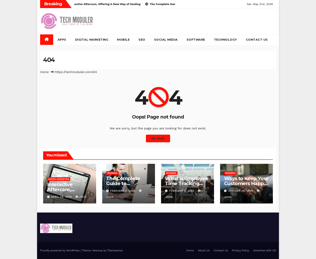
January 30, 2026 (241, 190)
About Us (204, 250)
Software (196, 39)
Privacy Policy (240, 250)
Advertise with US (264, 250)
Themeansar (115, 250)
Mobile (123, 39)
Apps (62, 39)
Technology (225, 39)
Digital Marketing (91, 39)
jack (81, 196)
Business (112, 173)
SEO (141, 39)
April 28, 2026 (62, 196)
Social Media (166, 39)
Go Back (158, 138)
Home (44, 72)
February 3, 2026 (123, 190)
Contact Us (257, 39)
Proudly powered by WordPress (60, 250)
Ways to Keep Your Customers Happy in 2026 (246, 183)
